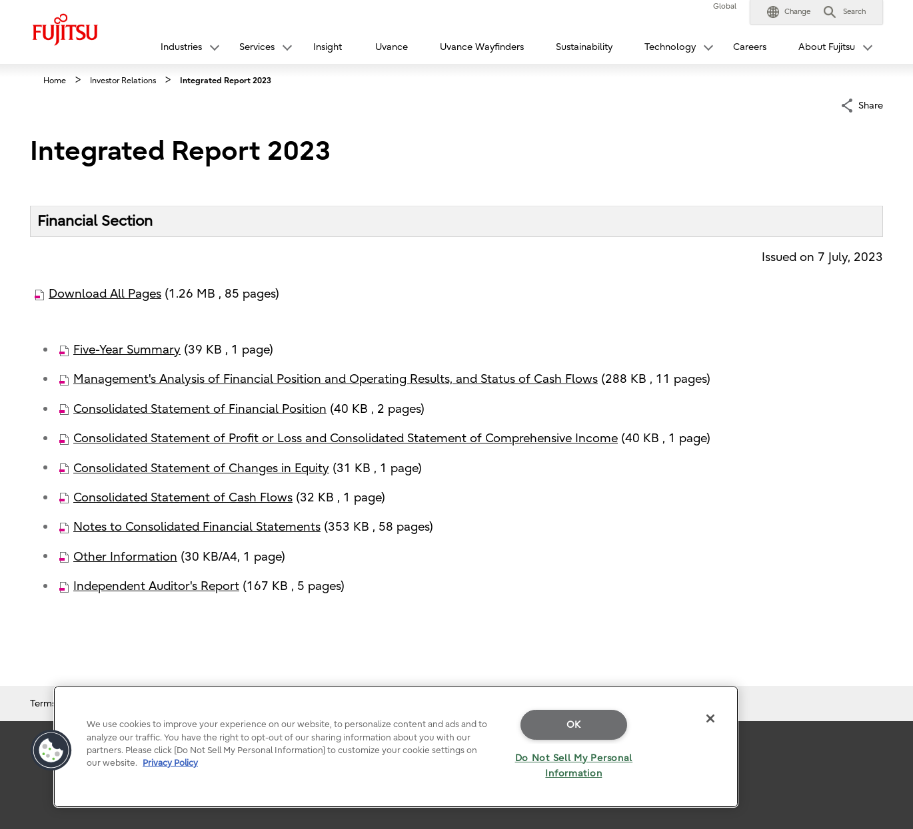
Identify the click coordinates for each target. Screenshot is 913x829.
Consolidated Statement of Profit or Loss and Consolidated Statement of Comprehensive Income (345, 438)
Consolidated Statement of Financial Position (200, 409)
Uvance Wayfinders (482, 47)
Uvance (391, 47)
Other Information (125, 557)
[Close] (710, 718)
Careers (749, 47)
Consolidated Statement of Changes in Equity (201, 468)
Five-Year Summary (127, 350)
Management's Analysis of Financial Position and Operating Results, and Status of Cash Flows (335, 379)
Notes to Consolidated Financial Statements (197, 527)
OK (573, 724)
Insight (327, 47)
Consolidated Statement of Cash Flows (183, 498)
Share (870, 104)
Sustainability (584, 47)
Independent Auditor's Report (156, 586)
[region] (395, 747)
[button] (788, 12)
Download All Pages (105, 294)
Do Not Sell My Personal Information (574, 765)
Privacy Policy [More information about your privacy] (170, 763)
